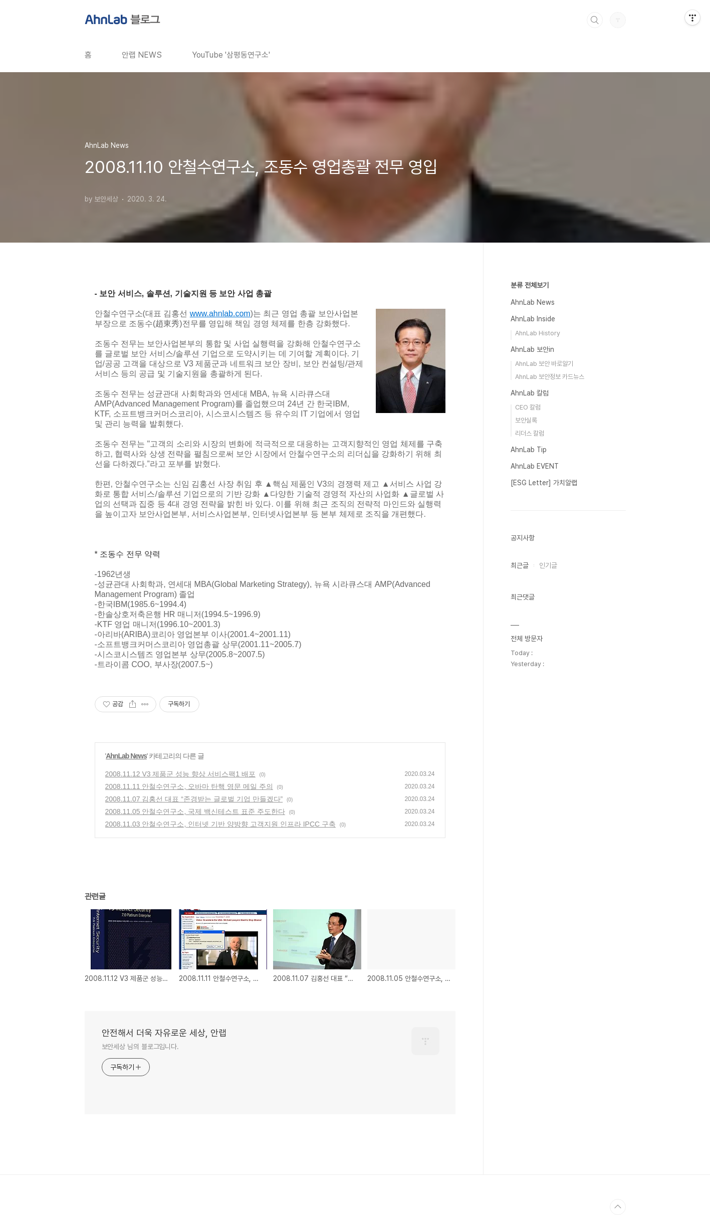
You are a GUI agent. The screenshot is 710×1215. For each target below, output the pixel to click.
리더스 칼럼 (529, 433)
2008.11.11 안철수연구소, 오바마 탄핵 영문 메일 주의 (189, 786)
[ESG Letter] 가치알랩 (544, 483)
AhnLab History (537, 333)
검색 (594, 20)
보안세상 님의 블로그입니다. (140, 1047)
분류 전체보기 (530, 285)
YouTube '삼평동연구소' (231, 55)
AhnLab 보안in (532, 349)
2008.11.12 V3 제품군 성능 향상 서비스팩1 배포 (180, 774)
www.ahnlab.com (220, 313)
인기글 (548, 565)
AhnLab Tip (529, 450)
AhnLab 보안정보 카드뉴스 (549, 376)
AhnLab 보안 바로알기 (544, 363)
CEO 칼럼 (528, 407)
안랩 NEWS (142, 55)
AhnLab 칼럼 (530, 393)
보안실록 (526, 420)
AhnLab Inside (533, 319)
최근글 (520, 565)
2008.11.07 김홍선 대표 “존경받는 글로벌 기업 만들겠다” (194, 799)
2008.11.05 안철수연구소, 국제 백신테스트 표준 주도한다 (195, 811)
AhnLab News (126, 756)
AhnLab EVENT (535, 466)
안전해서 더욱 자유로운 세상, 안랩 (164, 1033)
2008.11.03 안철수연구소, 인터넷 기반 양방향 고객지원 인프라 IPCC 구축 (220, 824)
